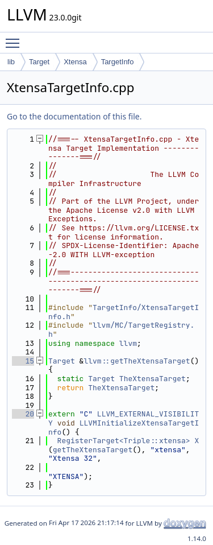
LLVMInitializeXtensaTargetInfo (123, 427)
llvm (128, 343)
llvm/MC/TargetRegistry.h (121, 329)
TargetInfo (117, 61)
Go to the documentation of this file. (74, 116)
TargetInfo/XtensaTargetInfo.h (123, 312)
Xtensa (75, 61)
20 (23, 414)
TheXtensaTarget (152, 378)
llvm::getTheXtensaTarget (136, 361)
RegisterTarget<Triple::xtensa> (123, 440)
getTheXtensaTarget (92, 450)
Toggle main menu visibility (15, 38)
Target (39, 61)
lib (11, 61)
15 (23, 361)
